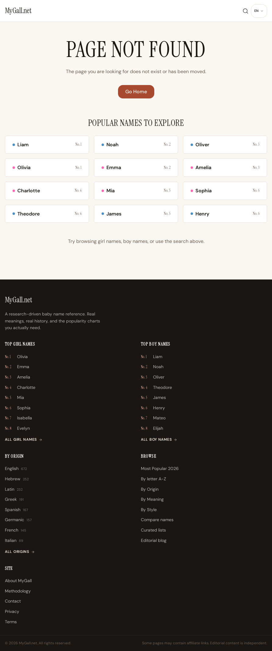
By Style (149, 509)
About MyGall (18, 580)
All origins (20, 551)
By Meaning (152, 499)
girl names (109, 241)
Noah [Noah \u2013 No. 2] (152, 367)
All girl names (23, 439)
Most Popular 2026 (160, 468)
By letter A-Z (153, 479)
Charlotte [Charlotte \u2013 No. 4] (20, 388)
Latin (14, 489)
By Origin (150, 489)
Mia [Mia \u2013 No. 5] (14, 398)
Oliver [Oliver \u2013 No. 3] (152, 377)
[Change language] (259, 11)
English (16, 469)
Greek (14, 499)
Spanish (16, 510)
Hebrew (17, 479)
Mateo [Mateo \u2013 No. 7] (153, 418)
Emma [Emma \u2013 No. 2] (17, 367)
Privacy (12, 611)
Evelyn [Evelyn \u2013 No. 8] (17, 428)
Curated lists (153, 530)
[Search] (245, 11)
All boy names (159, 439)
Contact (13, 601)
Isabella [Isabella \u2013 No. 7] (18, 418)
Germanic (18, 520)
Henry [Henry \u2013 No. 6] (153, 408)
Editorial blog (153, 540)
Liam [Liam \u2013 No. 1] (151, 357)
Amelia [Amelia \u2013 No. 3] (17, 377)
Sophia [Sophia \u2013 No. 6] (17, 408)
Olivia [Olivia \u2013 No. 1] (16, 357)
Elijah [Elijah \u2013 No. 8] (152, 428)
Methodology (18, 591)
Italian (14, 541)
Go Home (136, 91)
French (15, 530)
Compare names (157, 519)
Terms (11, 621)
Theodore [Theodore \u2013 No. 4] (156, 388)
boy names (135, 241)
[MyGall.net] (18, 10)
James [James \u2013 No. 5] (153, 398)
